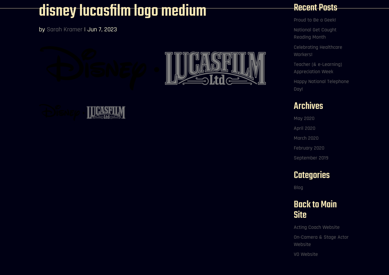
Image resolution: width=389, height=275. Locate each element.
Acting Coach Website (317, 227)
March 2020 (306, 138)
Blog (298, 187)
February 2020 (309, 148)
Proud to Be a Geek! (315, 20)
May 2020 (304, 118)
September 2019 (311, 157)
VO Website (306, 254)
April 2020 (304, 128)
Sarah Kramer (64, 30)
